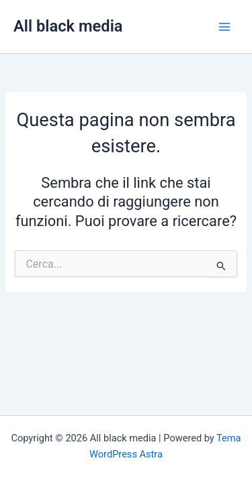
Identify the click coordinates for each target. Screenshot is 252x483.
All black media (68, 26)
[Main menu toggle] (224, 27)
